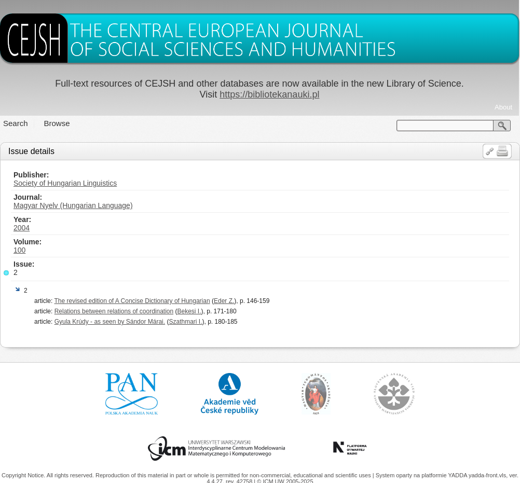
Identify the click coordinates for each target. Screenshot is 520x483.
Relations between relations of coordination (113, 311)
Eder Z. (224, 301)
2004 (21, 228)
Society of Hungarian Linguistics (65, 183)
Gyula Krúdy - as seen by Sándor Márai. (109, 321)
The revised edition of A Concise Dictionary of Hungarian (132, 301)
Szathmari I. (185, 321)
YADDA (458, 475)
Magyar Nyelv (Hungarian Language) (73, 205)
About (503, 107)
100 (19, 250)
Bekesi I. (189, 311)
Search (15, 123)
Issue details (31, 151)
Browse (57, 123)
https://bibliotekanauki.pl (269, 94)
